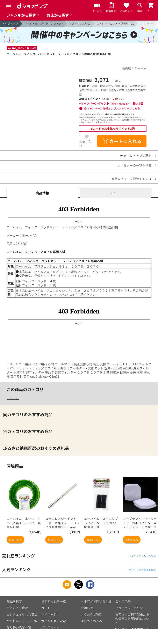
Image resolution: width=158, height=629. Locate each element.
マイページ (49, 614)
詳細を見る (15, 540)
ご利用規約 (123, 601)
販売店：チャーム (134, 68)
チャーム (13, 398)
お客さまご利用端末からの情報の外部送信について (132, 618)
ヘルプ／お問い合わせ (96, 601)
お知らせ (87, 608)
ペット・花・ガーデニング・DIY (43, 23)
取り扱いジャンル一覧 (22, 621)
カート (45, 608)
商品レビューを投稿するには (131, 178)
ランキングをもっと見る (142, 555)
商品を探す (14, 601)
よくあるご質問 (91, 614)
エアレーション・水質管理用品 (115, 23)
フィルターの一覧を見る (134, 165)
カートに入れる (122, 141)
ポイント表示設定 (53, 621)
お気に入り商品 (17, 608)
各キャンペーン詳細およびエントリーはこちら (112, 108)
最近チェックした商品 (22, 614)
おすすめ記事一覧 (53, 601)
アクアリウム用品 (79, 23)
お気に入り (85, 143)
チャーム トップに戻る (135, 155)
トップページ (10, 23)
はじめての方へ (91, 621)
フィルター (146, 23)
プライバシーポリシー (130, 608)
